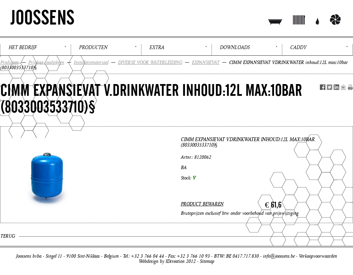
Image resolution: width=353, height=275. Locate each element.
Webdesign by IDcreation (162, 261)
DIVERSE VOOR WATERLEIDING (150, 62)
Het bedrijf (23, 47)
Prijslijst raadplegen (46, 62)
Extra (156, 47)
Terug (7, 236)
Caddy (298, 47)
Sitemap (207, 261)
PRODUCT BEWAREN (202, 204)
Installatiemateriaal (91, 62)
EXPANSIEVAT (205, 62)
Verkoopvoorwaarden (318, 256)
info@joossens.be (279, 256)
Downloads (235, 47)
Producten (93, 47)
